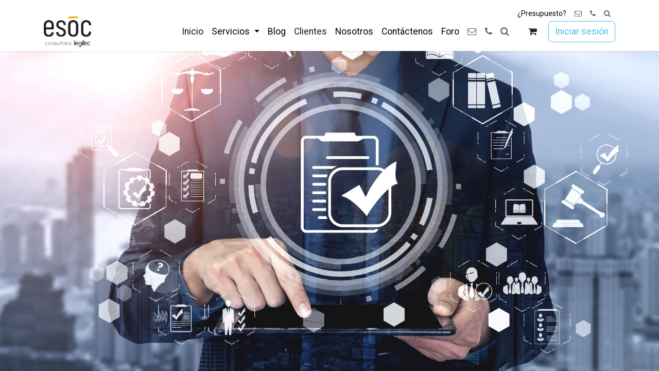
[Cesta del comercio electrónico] (532, 31)
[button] (607, 13)
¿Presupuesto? (541, 13)
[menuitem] (192, 31)
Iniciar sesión (582, 31)
